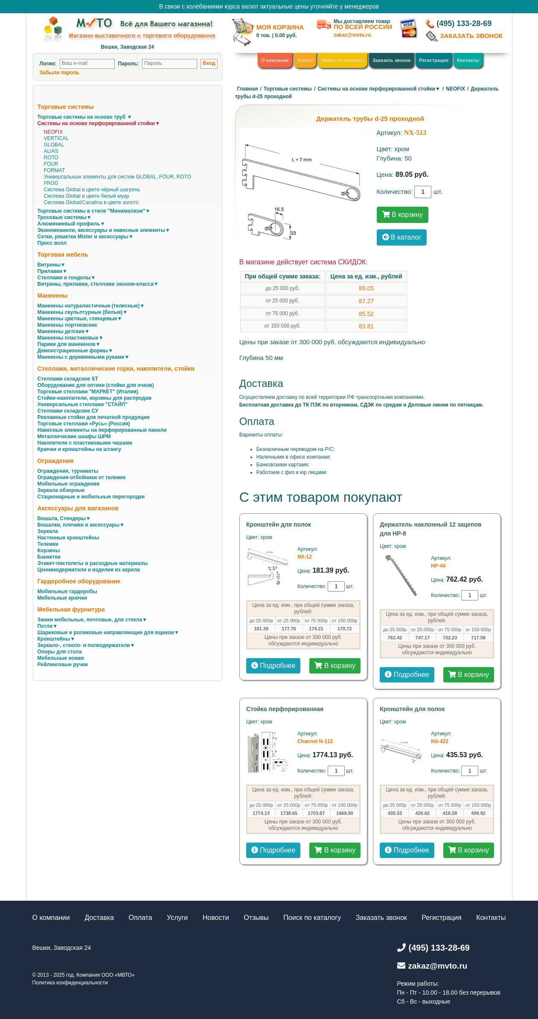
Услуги (305, 60)
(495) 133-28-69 (463, 23)
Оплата (140, 917)
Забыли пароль (59, 72)
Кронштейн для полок (278, 524)
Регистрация (433, 60)
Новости (216, 917)
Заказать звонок (391, 60)
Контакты (468, 60)
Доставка (99, 917)
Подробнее (273, 665)
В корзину (402, 214)
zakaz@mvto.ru (352, 35)
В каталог (402, 237)
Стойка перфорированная (284, 709)
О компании (275, 60)
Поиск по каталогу (342, 60)
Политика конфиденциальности (70, 983)
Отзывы (256, 917)
